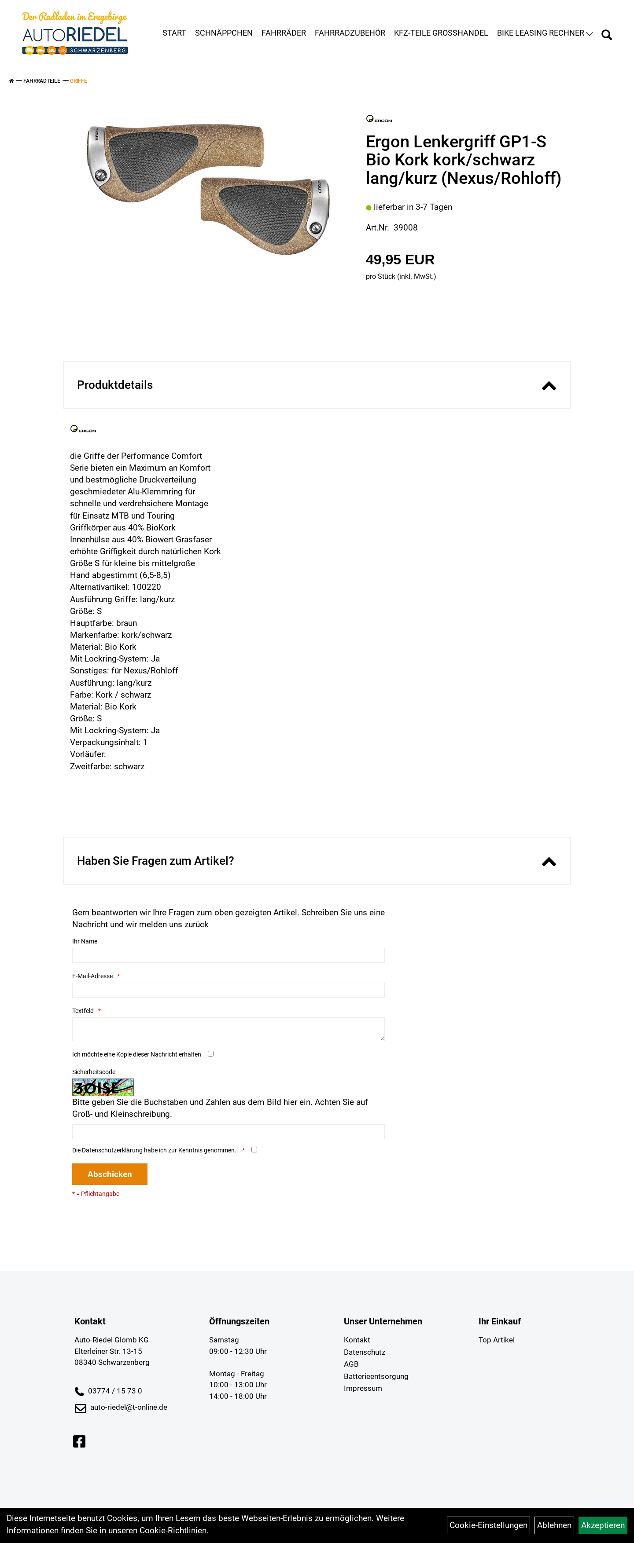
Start (174, 32)
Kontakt (357, 1339)
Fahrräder (284, 32)
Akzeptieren (603, 1525)
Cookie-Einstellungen (488, 1525)
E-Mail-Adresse (92, 976)
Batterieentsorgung (376, 1376)
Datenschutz (364, 1352)
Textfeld (83, 1010)
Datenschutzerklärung (112, 1150)
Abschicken (110, 1174)
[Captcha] (228, 1131)
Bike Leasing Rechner (545, 32)
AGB (351, 1364)
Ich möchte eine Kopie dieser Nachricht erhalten (136, 1054)
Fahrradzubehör (350, 32)
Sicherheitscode (93, 1071)
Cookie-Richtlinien (173, 1530)
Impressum (363, 1388)
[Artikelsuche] (606, 36)
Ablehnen (554, 1525)
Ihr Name (84, 941)
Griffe (78, 81)
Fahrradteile (41, 81)
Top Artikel (497, 1339)
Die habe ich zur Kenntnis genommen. (155, 1150)
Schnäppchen (224, 32)
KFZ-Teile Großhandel (441, 32)
